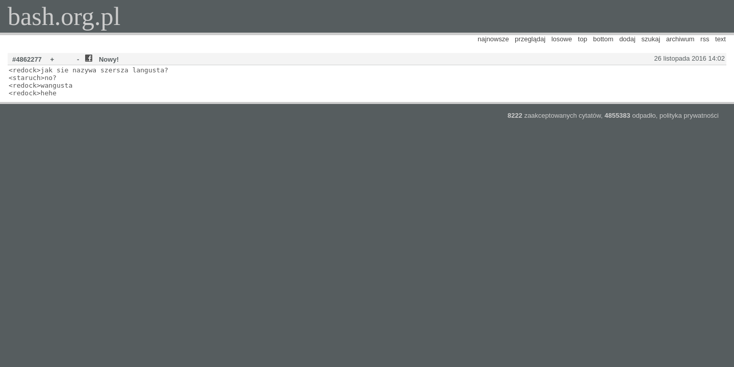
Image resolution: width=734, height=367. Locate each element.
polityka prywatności (689, 115)
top (582, 39)
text (720, 39)
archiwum (680, 39)
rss (704, 39)
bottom (603, 39)
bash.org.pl (64, 16)
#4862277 (27, 59)
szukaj (650, 39)
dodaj (627, 39)
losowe (562, 39)
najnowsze (493, 39)
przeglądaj (530, 39)
